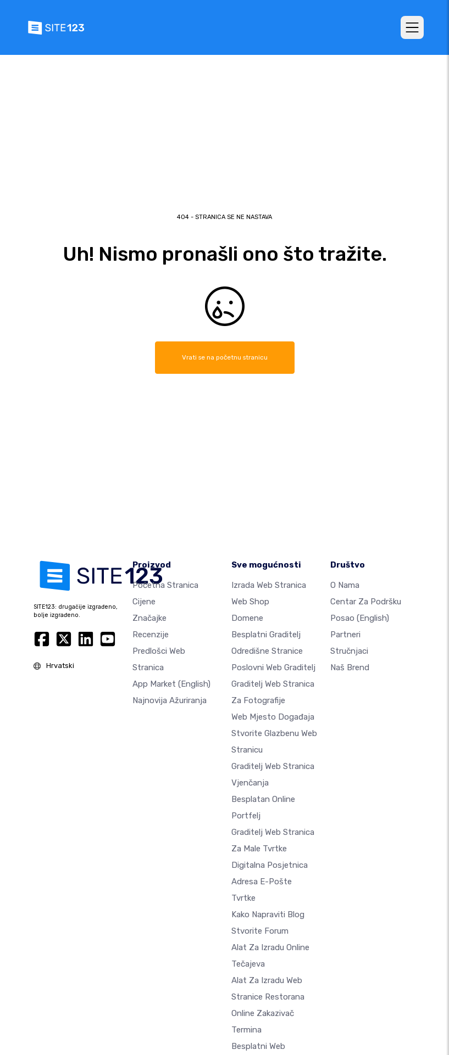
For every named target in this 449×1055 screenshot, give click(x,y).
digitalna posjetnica (269, 864)
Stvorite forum (260, 930)
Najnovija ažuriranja (169, 700)
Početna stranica (165, 585)
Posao (359, 617)
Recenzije (150, 634)
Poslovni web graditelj (273, 667)
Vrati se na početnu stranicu (225, 357)
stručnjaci (349, 650)
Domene (247, 617)
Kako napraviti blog (267, 914)
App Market (171, 683)
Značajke (149, 617)
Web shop (250, 601)
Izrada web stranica (268, 585)
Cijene (144, 601)
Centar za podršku (365, 601)
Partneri (345, 634)
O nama (344, 585)
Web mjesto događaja (272, 716)
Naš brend (349, 667)
